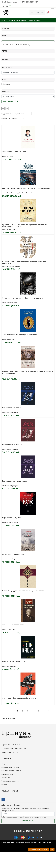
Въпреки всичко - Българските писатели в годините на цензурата (24, 262)
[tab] (3, 108)
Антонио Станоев (12, 229)
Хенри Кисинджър (12, 193)
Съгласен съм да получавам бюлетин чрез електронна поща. (23, 817)
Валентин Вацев (11, 559)
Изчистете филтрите (10, 101)
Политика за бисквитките (10, 767)
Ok (52, 849)
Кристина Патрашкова (13, 266)
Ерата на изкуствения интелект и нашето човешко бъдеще (26, 188)
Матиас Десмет (11, 666)
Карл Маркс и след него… (12, 518)
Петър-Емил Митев (12, 522)
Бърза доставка (7, 774)
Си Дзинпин (10, 156)
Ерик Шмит (22, 193)
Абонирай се (28, 821)
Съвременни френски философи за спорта (19, 698)
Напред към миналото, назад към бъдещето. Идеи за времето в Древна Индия (27, 372)
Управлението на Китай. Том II (14, 152)
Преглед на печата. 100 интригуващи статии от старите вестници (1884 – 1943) (24, 226)
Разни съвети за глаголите (12, 408)
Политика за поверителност (11, 771)
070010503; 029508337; (29, 2)
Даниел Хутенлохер (32, 193)
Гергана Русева (11, 376)
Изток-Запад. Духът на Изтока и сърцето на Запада (23, 591)
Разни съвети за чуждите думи (14, 481)
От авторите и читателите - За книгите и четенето (22, 298)
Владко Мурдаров (12, 412)
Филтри (28, 29)
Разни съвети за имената (12, 444)
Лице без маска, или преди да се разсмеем (19, 335)
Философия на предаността (13, 625)
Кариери (4, 784)
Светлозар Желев (12, 302)
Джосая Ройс (11, 629)
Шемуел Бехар (11, 339)
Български (6, 84)
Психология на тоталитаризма (14, 661)
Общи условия (7, 764)
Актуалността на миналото (13, 554)
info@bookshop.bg (9, 2)
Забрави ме (6, 777)
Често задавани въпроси (10, 781)
